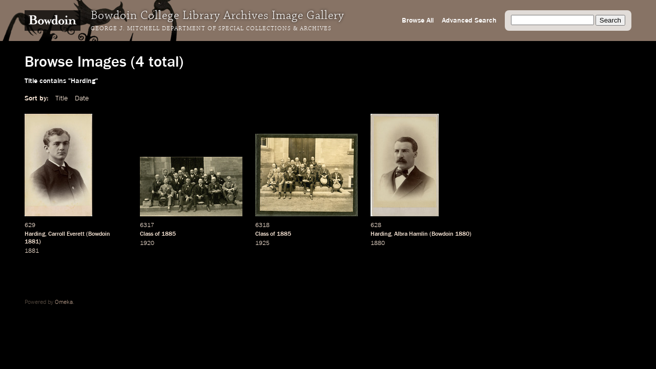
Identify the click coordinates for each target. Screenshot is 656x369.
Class (146, 234)
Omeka (64, 302)
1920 (147, 243)
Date (82, 98)
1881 (32, 242)
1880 (462, 234)
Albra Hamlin (411, 234)
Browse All (418, 20)
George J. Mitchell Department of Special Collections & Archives (211, 28)
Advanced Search (469, 20)
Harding (35, 234)
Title (61, 98)
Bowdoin (99, 234)
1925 (262, 243)
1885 (168, 234)
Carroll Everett (66, 234)
